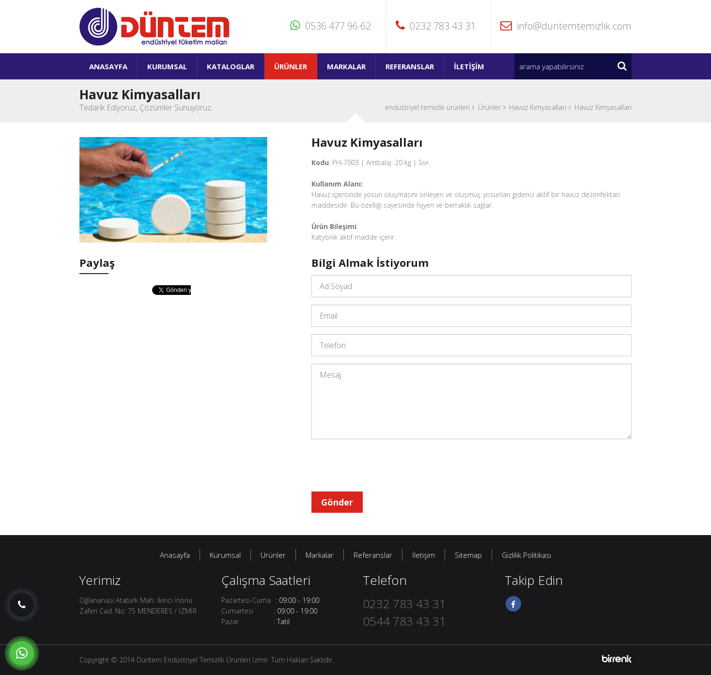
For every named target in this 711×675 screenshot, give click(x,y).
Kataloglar (230, 66)
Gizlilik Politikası (526, 555)
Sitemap (468, 555)
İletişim (469, 66)
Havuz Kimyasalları (537, 107)
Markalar (346, 66)
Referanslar (410, 66)
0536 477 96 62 (330, 25)
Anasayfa (108, 66)
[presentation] (385, 465)
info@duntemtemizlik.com (566, 25)
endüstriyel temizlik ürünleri (427, 107)
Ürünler (290, 66)
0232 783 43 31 (436, 25)
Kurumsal (167, 66)
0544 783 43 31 (404, 621)
